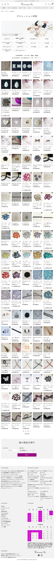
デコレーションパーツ (7, 46)
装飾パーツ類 (31, 495)
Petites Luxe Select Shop (13, 481)
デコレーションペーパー (20, 50)
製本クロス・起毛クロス (6, 486)
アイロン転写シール (33, 38)
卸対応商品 (42, 495)
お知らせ (3, 506)
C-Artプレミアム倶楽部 (17, 486)
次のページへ (38, 58)
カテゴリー (22, 448)
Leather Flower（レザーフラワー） (20, 43)
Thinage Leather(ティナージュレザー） (10, 476)
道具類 (8, 477)
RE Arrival (43, 474)
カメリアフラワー (20, 46)
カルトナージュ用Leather (12, 7)
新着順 (36, 55)
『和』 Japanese (18, 484)
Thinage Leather (32, 491)
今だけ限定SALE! (12, 472)
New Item (30, 474)
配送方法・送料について (6, 555)
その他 (46, 46)
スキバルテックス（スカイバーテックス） (16, 483)
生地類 (4, 7)
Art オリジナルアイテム (33, 493)
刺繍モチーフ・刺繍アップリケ (20, 39)
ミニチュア (21, 479)
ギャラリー (3, 509)
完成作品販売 (4, 481)
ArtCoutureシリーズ (6, 520)
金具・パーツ (4, 477)
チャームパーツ (33, 43)
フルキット (29, 7)
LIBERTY (42, 476)
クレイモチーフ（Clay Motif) (7, 50)
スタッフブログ (4, 523)
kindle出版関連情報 (5, 521)
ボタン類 (46, 38)
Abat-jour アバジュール (6, 488)
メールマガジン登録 (5, 557)
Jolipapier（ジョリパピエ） (7, 479)
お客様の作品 (4, 511)
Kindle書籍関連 (4, 472)
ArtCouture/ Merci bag (33, 476)
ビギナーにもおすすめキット (46, 484)
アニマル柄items (44, 491)
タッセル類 (46, 43)
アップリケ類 (33, 46)
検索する (27, 455)
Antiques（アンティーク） (6, 484)
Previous (1, 7)
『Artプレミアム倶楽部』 (33, 477)
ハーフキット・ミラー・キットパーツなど (40, 7)
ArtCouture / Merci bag (7, 471)
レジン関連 (3, 526)
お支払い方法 (4, 554)
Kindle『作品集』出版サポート (19, 471)
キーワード (5, 448)
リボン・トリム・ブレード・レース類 (7, 43)
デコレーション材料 (14, 477)
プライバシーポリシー (16, 555)
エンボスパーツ (7, 38)
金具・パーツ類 (22, 7)
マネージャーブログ (5, 525)
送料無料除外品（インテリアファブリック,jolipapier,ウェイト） (46, 498)
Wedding (42, 493)
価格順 (32, 55)
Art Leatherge (4, 483)
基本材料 (20, 477)
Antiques (3, 516)
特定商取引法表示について (13, 554)
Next (52, 7)
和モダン (42, 479)
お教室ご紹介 (4, 515)
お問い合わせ (13, 557)
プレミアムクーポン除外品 (33, 496)
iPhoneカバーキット (44, 488)
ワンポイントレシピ (5, 508)
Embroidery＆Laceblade (46, 477)
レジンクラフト (16, 479)
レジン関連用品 (31, 479)
